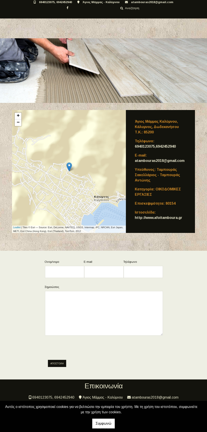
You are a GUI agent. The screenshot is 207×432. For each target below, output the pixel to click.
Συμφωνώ (103, 423)
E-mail (88, 261)
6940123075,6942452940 (155, 146)
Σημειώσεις (52, 287)
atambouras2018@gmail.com (152, 2)
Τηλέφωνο (130, 261)
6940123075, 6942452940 (55, 2)
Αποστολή (57, 363)
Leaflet (16, 227)
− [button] (18, 122)
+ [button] (18, 116)
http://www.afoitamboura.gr (158, 218)
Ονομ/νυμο (52, 261)
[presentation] (83, 348)
